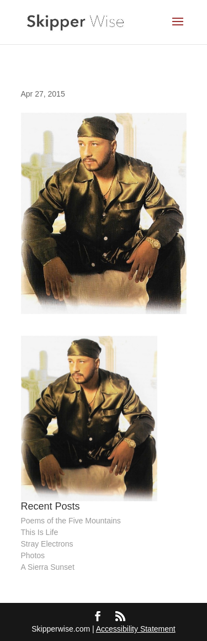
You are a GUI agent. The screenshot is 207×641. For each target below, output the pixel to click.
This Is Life (40, 532)
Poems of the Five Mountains (71, 520)
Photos (33, 555)
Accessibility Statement (136, 628)
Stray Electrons (47, 543)
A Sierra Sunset (48, 567)
